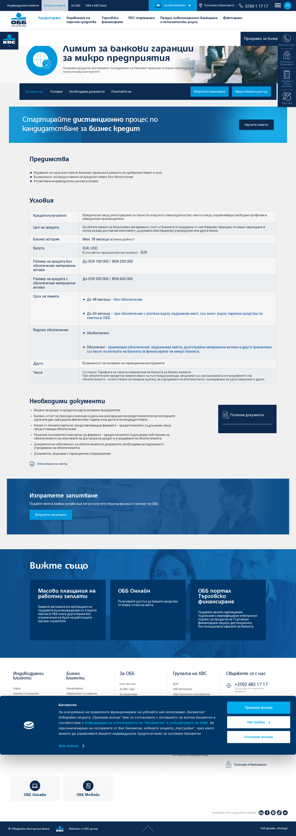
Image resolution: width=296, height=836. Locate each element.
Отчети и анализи (131, 709)
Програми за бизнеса (266, 39)
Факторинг (232, 18)
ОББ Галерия (128, 725)
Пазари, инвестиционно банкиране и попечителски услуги (83, 717)
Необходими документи (87, 91)
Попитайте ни (121, 91)
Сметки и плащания (26, 693)
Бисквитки (179, 739)
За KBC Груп (127, 689)
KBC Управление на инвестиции (193, 714)
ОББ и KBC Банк (96, 5)
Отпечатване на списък (52, 463)
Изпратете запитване (51, 515)
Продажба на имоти (185, 724)
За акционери (128, 694)
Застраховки (21, 714)
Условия (56, 91)
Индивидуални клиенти (23, 5)
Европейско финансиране (136, 704)
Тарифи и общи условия (135, 714)
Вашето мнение (130, 740)
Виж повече (68, 827)
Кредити (18, 698)
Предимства (34, 91)
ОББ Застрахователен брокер (191, 704)
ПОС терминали (141, 18)
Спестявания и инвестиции (30, 703)
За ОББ (75, 5)
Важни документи (184, 750)
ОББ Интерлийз (182, 689)
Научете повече (256, 124)
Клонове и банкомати (216, 5)
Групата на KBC (190, 674)
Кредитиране (49, 18)
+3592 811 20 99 (251, 729)
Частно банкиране (25, 709)
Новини (124, 735)
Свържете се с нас (245, 674)
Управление (127, 699)
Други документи (131, 720)
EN (287, 5)
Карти (17, 688)
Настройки (258, 803)
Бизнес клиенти (55, 5)
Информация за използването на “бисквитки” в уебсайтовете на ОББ (146, 804)
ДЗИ (175, 684)
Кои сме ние (128, 684)
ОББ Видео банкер (251, 747)
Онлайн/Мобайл (170, 5)
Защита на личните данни (189, 744)
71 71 (241, 701)
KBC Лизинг (180, 709)
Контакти (125, 745)
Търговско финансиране (82, 702)
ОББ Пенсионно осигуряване (191, 694)
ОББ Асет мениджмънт (187, 699)
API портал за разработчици (190, 755)
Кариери (125, 730)
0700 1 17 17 (253, 6)
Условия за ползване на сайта (192, 734)
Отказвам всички (259, 818)
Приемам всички (259, 789)
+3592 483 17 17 (251, 684)
